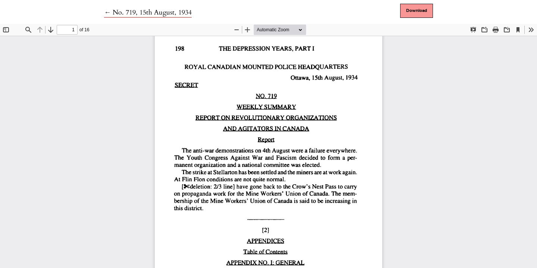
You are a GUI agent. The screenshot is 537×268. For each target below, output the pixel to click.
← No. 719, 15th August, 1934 (148, 12)
